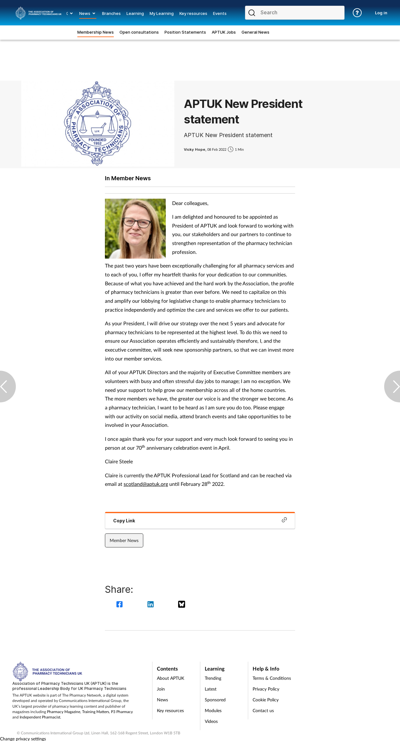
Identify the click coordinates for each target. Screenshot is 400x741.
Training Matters (95, 711)
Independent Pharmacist (40, 717)
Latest (210, 688)
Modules (213, 710)
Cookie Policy (266, 699)
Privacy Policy (266, 688)
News (162, 699)
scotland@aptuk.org (146, 484)
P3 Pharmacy (122, 711)
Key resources (170, 710)
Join (161, 688)
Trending (213, 678)
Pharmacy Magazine (63, 711)
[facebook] (120, 605)
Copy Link (200, 520)
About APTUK (170, 678)
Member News (124, 540)
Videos (211, 721)
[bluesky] (181, 605)
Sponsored (215, 699)
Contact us (263, 710)
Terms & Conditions (272, 678)
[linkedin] (151, 605)
